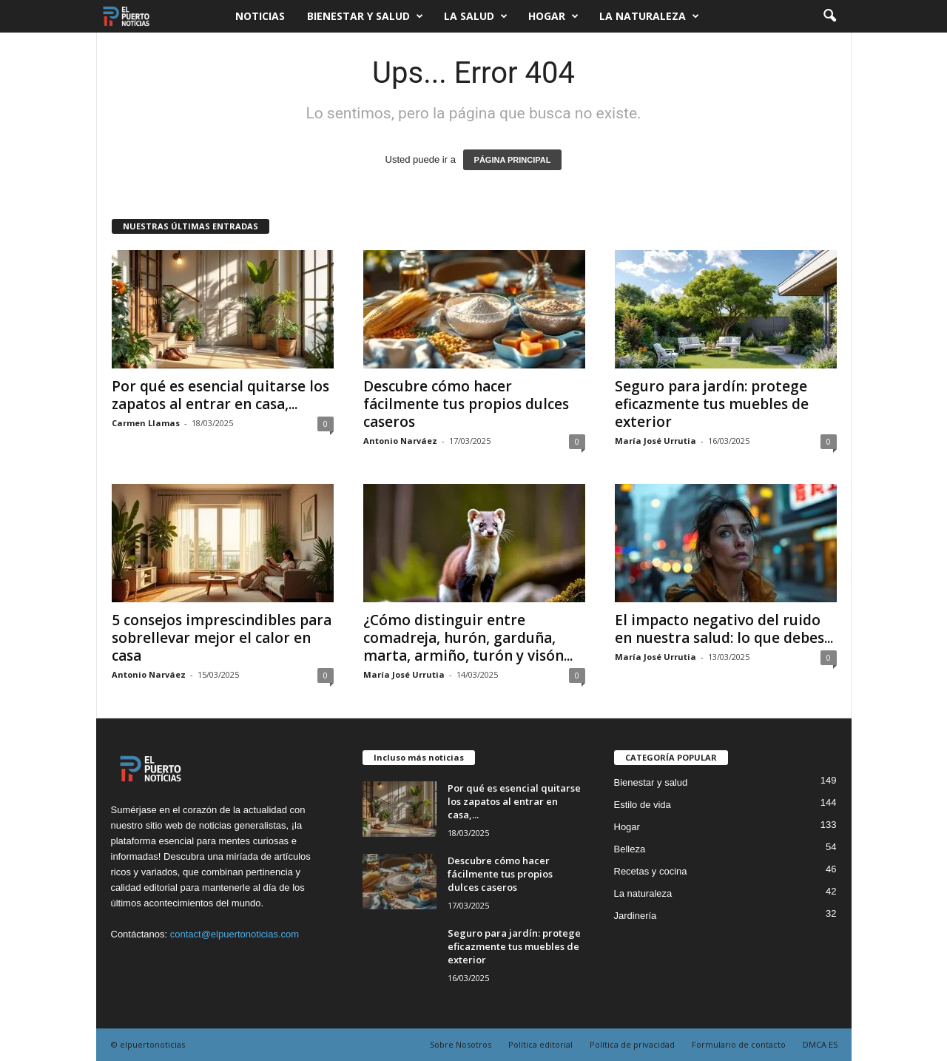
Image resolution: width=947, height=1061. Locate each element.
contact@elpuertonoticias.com (234, 934)
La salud (476, 16)
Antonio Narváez (400, 440)
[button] (829, 16)
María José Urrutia (655, 440)
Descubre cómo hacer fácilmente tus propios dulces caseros (466, 404)
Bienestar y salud (365, 16)
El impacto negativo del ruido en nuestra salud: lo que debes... (724, 628)
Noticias (260, 16)
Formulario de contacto (739, 1044)
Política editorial (540, 1044)
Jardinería (635, 915)
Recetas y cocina (650, 871)
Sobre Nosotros (460, 1044)
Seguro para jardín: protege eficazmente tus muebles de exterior (712, 404)
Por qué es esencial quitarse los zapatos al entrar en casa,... (220, 395)
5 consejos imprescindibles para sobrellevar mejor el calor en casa (221, 637)
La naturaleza (649, 16)
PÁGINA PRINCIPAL (512, 159)
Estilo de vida (642, 804)
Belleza (630, 849)
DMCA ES (820, 1044)
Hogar (553, 16)
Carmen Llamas (146, 422)
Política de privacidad (632, 1044)
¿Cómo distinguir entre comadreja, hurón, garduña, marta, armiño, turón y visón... (468, 637)
